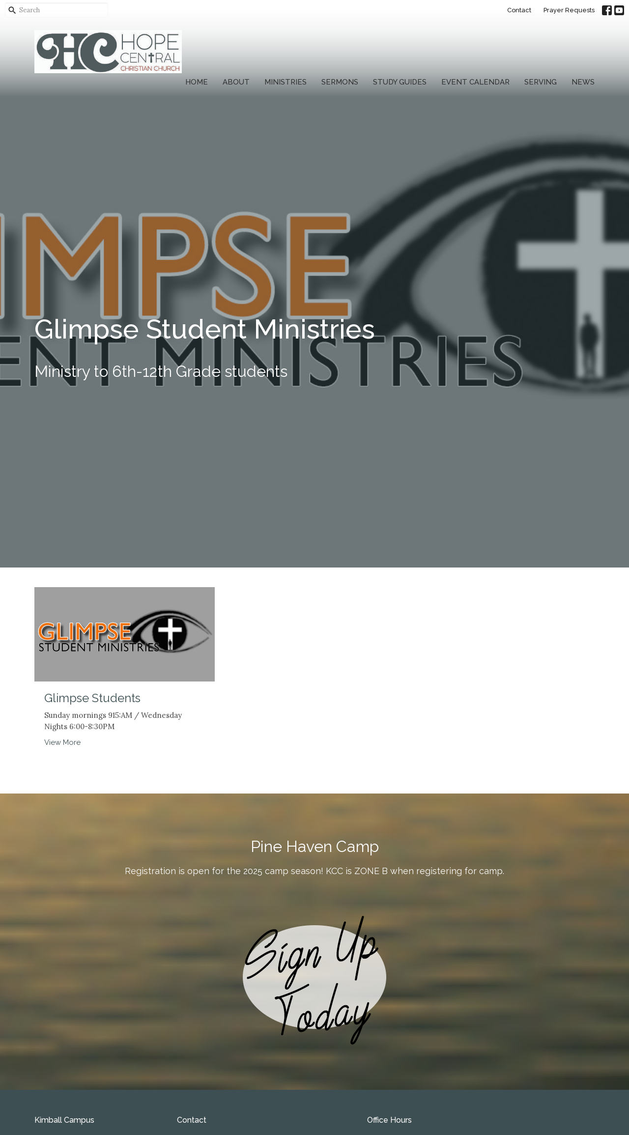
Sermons (339, 82)
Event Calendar (475, 82)
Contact (519, 10)
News (583, 82)
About (236, 82)
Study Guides (400, 82)
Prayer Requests (569, 10)
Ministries (285, 82)
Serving (540, 82)
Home (196, 82)
